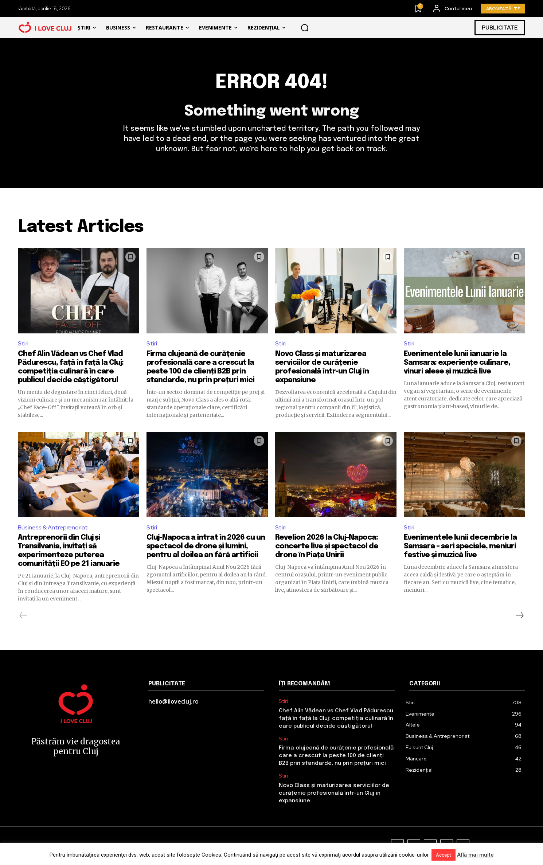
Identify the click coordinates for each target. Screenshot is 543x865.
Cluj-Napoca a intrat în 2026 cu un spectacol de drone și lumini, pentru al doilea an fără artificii (206, 546)
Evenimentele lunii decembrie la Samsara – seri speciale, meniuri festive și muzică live (460, 546)
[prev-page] (23, 615)
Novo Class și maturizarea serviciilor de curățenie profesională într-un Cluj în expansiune (334, 793)
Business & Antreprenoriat (53, 527)
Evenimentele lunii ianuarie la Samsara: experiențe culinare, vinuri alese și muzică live (457, 362)
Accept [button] (443, 855)
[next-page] (519, 615)
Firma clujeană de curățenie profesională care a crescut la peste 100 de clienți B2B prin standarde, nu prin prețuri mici (336, 755)
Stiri (23, 343)
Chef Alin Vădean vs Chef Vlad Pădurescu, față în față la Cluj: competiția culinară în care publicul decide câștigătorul (337, 718)
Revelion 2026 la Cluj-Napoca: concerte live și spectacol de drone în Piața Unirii (326, 546)
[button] (304, 27)
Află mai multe (475, 855)
